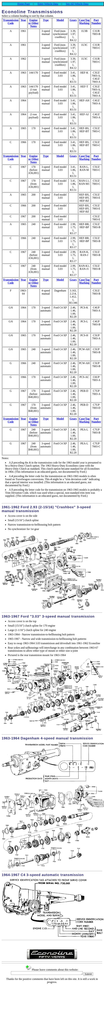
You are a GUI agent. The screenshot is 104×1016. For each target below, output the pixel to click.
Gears (73, 20)
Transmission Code (10, 22)
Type (46, 20)
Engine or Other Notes (33, 23)
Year (23, 20)
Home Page (23, 3)
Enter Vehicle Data (48, 3)
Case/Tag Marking (84, 22)
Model (60, 20)
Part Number (96, 22)
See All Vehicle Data (77, 3)
